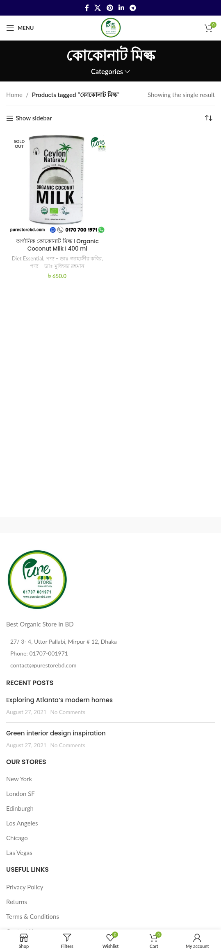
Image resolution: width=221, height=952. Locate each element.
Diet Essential (27, 258)
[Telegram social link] (133, 8)
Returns (16, 901)
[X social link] (98, 8)
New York (19, 778)
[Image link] (37, 579)
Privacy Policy (24, 887)
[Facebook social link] (86, 8)
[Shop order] (209, 118)
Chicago (17, 837)
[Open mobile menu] (20, 28)
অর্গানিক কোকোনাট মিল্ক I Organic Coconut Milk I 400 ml (57, 245)
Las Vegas (19, 852)
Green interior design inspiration (56, 733)
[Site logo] (110, 27)
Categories (107, 71)
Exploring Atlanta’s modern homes (59, 700)
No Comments (67, 712)
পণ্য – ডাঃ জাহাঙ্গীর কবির (74, 258)
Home (14, 94)
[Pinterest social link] (110, 8)
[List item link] (110, 653)
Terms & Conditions (32, 916)
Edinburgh (20, 808)
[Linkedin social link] (121, 8)
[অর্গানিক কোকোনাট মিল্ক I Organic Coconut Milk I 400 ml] (57, 184)
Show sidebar (34, 118)
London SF (20, 793)
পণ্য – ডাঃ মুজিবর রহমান (57, 265)
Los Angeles (22, 823)
